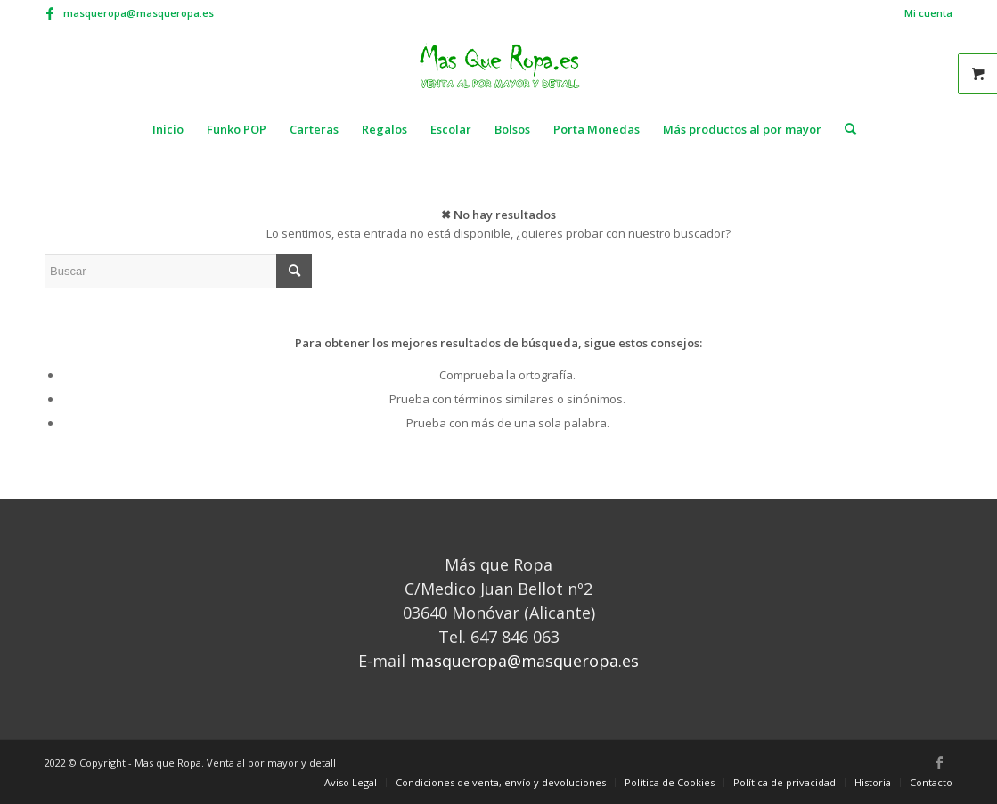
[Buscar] (844, 129)
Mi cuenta (928, 13)
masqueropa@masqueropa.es (138, 13)
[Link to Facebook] (50, 13)
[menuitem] (923, 13)
